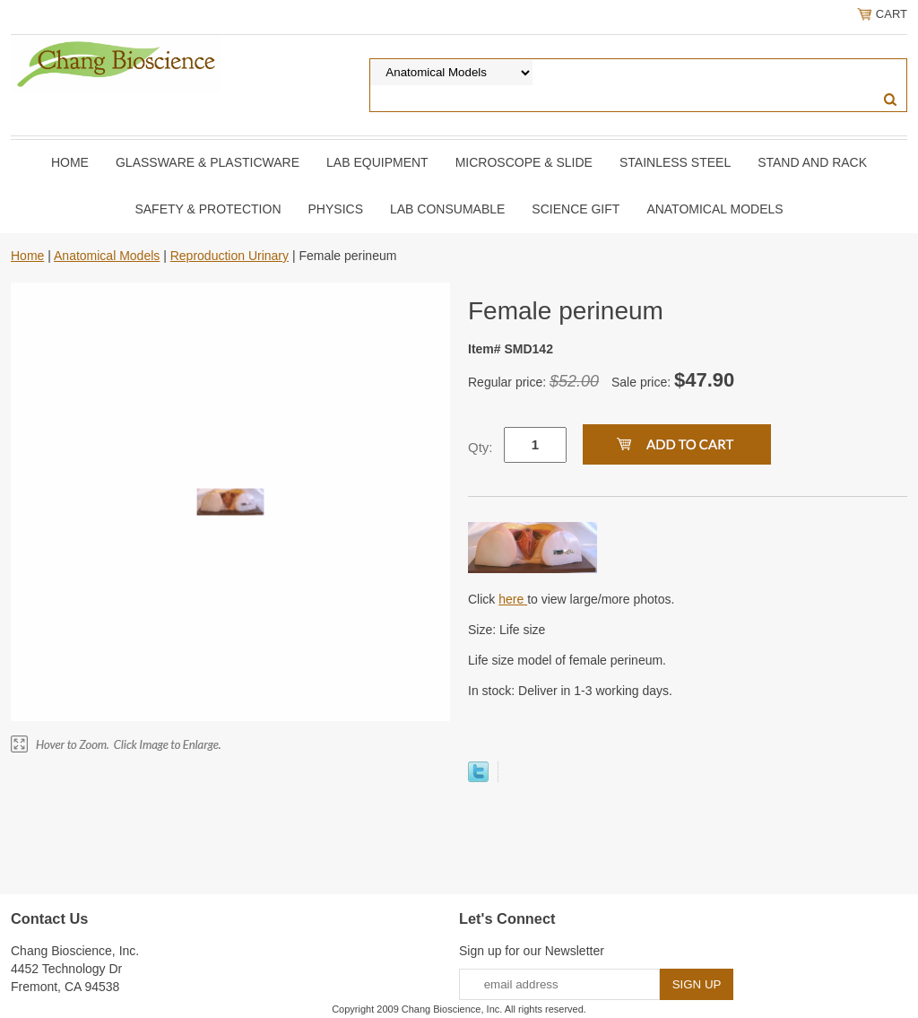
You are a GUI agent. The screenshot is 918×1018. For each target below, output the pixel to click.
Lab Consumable (447, 209)
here (512, 599)
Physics (335, 209)
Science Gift (575, 209)
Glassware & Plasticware (207, 162)
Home (70, 162)
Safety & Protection (207, 209)
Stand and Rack (812, 162)
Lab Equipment (377, 162)
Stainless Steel (675, 162)
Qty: (480, 447)
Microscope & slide (524, 162)
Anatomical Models (714, 209)
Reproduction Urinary (229, 255)
